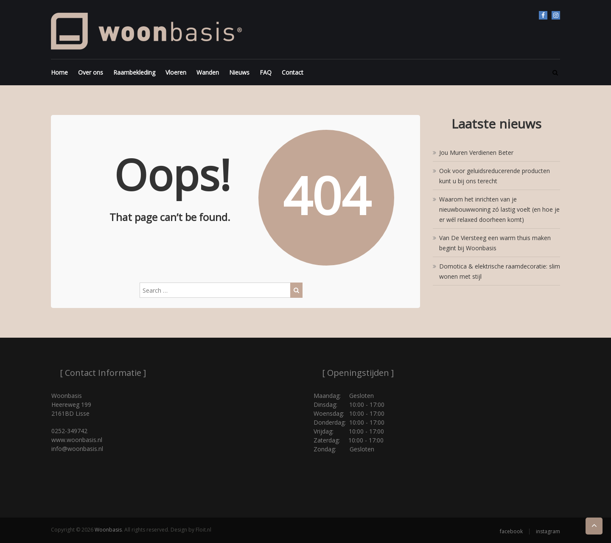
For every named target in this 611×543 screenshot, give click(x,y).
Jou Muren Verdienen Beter (476, 152)
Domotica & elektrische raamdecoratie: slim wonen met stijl (499, 271)
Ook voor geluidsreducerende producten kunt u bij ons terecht (494, 176)
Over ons (90, 72)
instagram (556, 15)
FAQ (266, 72)
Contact (292, 72)
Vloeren (175, 72)
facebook (543, 15)
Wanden (207, 72)
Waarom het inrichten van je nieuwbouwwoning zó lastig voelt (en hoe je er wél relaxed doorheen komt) (499, 209)
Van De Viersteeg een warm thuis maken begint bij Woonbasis (495, 243)
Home (59, 72)
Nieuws (239, 72)
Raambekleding (134, 72)
